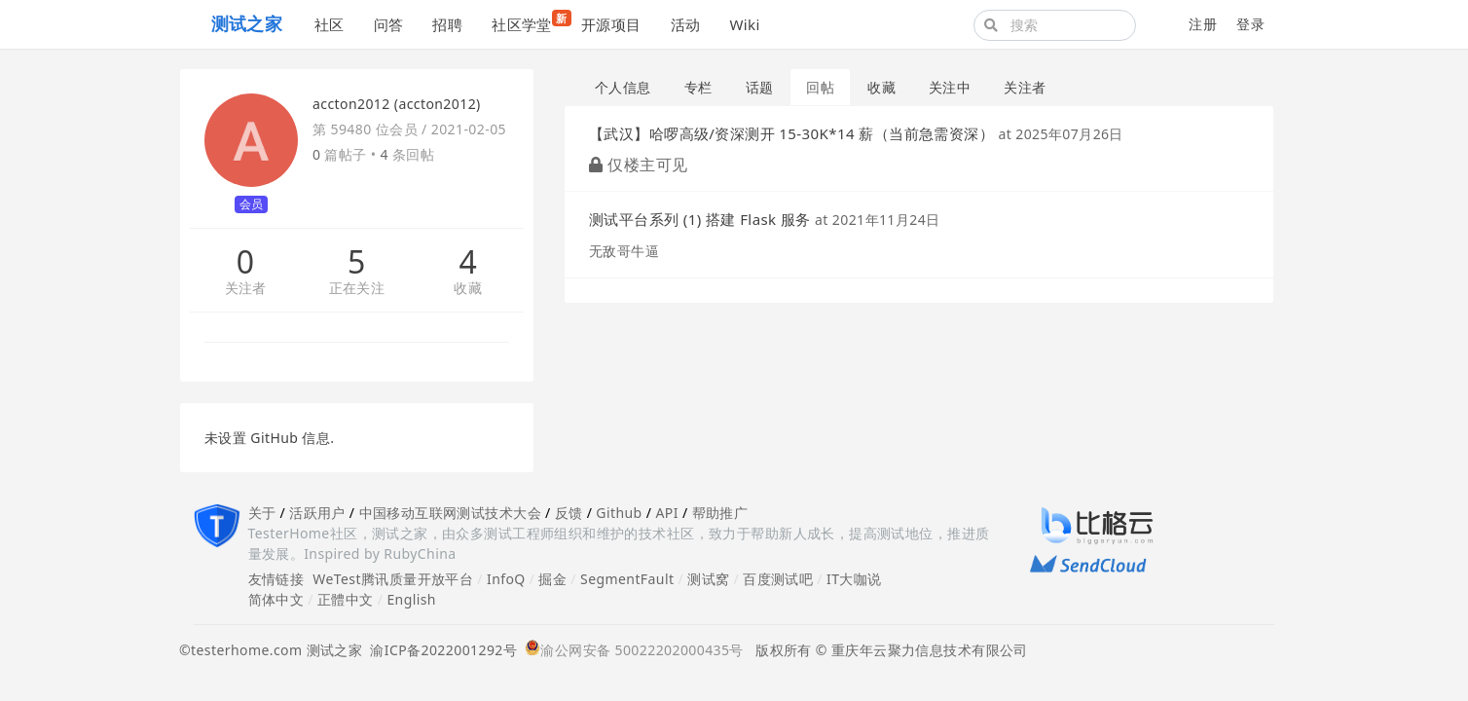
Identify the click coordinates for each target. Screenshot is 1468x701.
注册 (1203, 24)
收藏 (468, 288)
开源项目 (611, 24)
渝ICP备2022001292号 (439, 650)
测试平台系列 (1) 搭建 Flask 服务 (700, 219)
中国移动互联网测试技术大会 (450, 512)
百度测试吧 (778, 579)
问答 (389, 24)
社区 (329, 24)
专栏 (698, 87)
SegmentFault (627, 579)
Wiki (744, 24)
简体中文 (276, 599)
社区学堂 (529, 22)
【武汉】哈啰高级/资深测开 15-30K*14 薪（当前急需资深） (791, 133)
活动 (686, 24)
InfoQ (506, 579)
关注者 (246, 288)
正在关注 (357, 288)
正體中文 (345, 599)
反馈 (569, 512)
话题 (760, 87)
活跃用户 (317, 512)
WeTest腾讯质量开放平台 (392, 579)
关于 (262, 512)
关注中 (950, 87)
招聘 (447, 24)
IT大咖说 (854, 579)
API (666, 512)
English (411, 599)
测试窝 (708, 579)
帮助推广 (720, 512)
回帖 (820, 87)
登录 (1250, 24)
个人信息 (623, 87)
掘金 (552, 579)
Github (619, 512)
